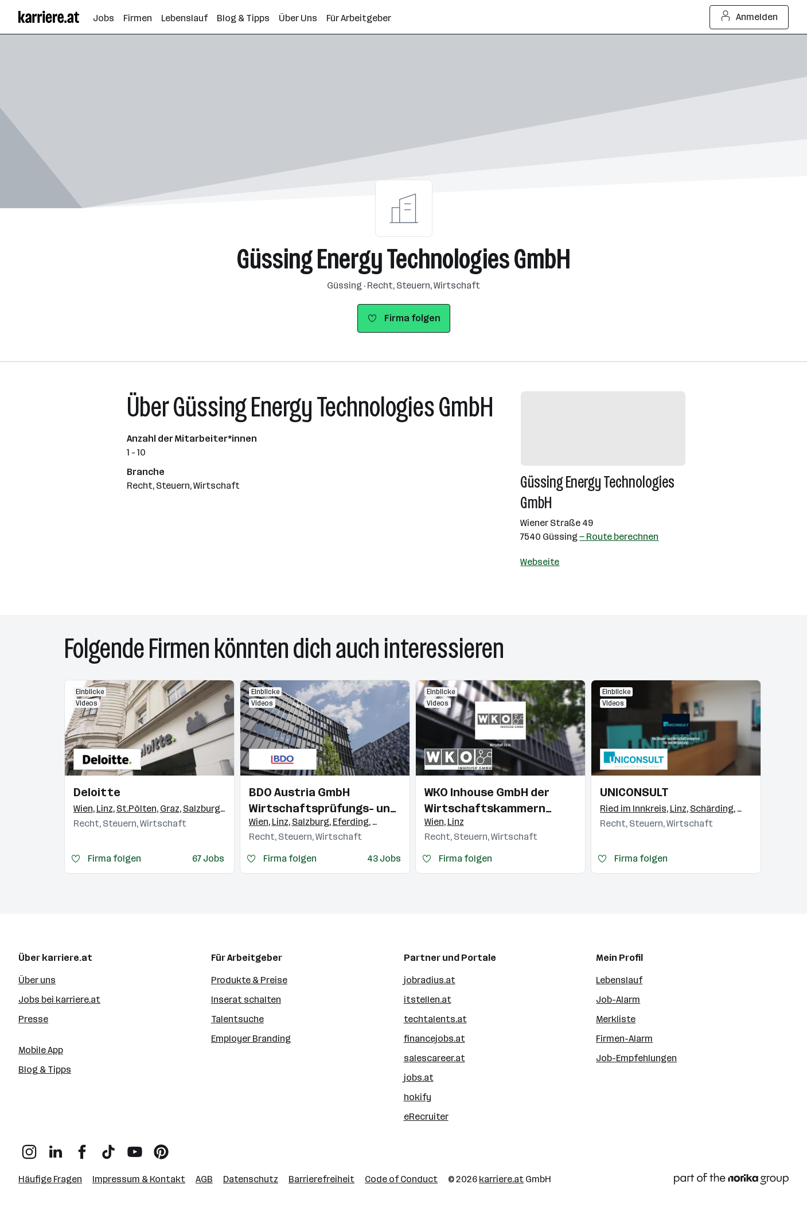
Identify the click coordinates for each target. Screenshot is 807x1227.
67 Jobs (208, 858)
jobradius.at (429, 980)
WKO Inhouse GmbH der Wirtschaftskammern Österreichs (486, 800)
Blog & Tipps (44, 1069)
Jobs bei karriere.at (59, 999)
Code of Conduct (401, 1179)
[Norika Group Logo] (731, 1181)
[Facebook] (82, 1147)
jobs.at (419, 1077)
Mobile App (40, 1050)
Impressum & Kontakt (138, 1179)
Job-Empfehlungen (636, 1058)
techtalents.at (435, 1019)
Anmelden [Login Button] (749, 17)
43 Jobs (384, 858)
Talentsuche (237, 1019)
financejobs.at (434, 1038)
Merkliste (616, 1019)
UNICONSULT (634, 792)
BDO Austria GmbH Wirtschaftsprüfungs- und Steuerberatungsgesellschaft (325, 800)
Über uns (37, 980)
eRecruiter (426, 1116)
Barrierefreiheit (321, 1179)
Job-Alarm (618, 999)
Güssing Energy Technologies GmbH (404, 259)
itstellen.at (427, 999)
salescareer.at (434, 1058)
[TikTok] (108, 1147)
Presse (33, 1019)
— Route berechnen (618, 536)
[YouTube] (135, 1147)
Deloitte (96, 792)
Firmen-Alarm (624, 1038)
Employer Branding (251, 1038)
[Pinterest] (161, 1147)
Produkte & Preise (249, 980)
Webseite (539, 561)
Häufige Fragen (50, 1179)
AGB (204, 1179)
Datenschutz (250, 1179)
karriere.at (501, 1179)
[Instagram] (29, 1147)
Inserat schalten (246, 999)
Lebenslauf (619, 980)
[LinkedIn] (56, 1147)
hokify (417, 1097)
